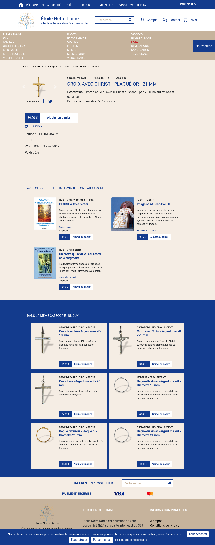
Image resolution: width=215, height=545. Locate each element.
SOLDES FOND (76, 53)
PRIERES (72, 45)
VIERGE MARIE (76, 57)
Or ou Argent (50, 66)
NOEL (134, 41)
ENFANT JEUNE (76, 37)
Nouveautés (204, 46)
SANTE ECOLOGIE (14, 53)
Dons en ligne (105, 5)
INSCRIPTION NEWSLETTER (93, 483)
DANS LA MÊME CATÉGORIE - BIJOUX (53, 315)
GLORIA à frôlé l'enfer (73, 204)
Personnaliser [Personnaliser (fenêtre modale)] (102, 540)
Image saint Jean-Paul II (153, 204)
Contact (143, 5)
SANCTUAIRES (140, 49)
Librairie (86, 5)
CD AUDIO (137, 33)
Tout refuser (79, 540)
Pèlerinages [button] (35, 5)
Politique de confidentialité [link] (131, 539)
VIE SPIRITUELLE (13, 57)
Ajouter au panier (58, 118)
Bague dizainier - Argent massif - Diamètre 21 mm (159, 433)
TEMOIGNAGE (139, 53)
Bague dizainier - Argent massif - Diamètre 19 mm (159, 383)
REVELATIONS (140, 45)
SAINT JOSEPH (12, 49)
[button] (23, 86)
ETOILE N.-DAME (141, 37)
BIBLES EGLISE (12, 33)
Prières (71, 5)
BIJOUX (72, 33)
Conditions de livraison (165, 525)
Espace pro (188, 4)
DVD (5, 37)
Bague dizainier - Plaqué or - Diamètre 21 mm (78, 433)
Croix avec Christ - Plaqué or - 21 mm (79, 66)
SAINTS (71, 49)
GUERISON (73, 41)
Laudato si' (126, 5)
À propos (156, 521)
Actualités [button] (54, 5)
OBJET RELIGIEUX (14, 45)
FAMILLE (8, 41)
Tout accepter (198, 534)
